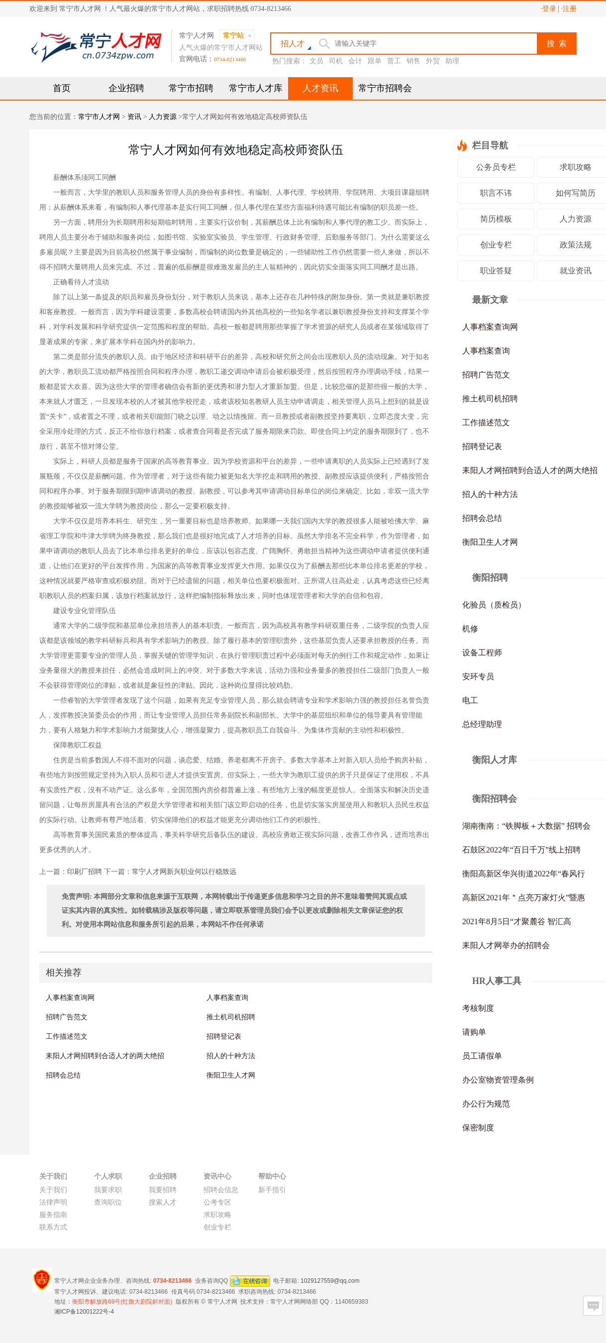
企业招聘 (126, 88)
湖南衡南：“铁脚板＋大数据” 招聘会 (526, 826)
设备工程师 (482, 652)
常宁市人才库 (256, 88)
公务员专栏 (496, 167)
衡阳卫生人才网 (230, 1075)
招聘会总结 (63, 1075)
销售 (413, 61)
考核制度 (478, 1008)
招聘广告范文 (67, 1017)
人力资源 (163, 117)
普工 (394, 61)
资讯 (134, 117)
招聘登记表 (223, 1036)
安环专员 (478, 676)
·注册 (569, 8)
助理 (452, 61)
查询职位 (108, 1202)
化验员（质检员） (494, 605)
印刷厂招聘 (84, 871)
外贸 (433, 61)
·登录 (548, 8)
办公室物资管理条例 (498, 1080)
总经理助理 (482, 724)
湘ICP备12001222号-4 (84, 1311)
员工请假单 (482, 1056)
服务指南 (53, 1215)
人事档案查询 (227, 997)
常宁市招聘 (191, 88)
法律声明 (53, 1202)
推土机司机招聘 (230, 1017)
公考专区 (217, 1202)
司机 (336, 61)
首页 (62, 88)
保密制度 (478, 1127)
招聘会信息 (220, 1190)
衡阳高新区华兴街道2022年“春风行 (523, 873)
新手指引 (272, 1190)
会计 (355, 61)
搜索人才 (163, 1202)
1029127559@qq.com (330, 1280)
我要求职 (108, 1190)
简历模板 (496, 219)
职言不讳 (496, 193)
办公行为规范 (486, 1103)
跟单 (375, 61)
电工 (470, 700)
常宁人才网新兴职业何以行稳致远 (184, 871)
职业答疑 (496, 270)
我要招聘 (163, 1190)
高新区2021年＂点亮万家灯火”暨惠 (523, 897)
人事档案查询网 (70, 997)
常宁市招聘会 (385, 88)
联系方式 (53, 1227)
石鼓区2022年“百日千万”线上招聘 (521, 850)
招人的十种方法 (230, 1056)
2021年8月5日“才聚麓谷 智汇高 (516, 921)
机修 (470, 628)
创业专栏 (496, 245)
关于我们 (53, 1190)
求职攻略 (217, 1215)
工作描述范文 (67, 1036)
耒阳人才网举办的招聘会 (506, 945)
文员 (316, 61)
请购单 (474, 1032)
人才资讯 (320, 88)
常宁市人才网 (99, 117)
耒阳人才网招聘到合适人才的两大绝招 (105, 1056)
